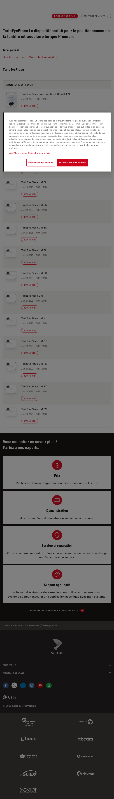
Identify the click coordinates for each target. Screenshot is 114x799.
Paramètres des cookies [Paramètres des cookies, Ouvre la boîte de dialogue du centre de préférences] (40, 162)
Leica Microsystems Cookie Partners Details (30, 153)
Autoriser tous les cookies (72, 162)
